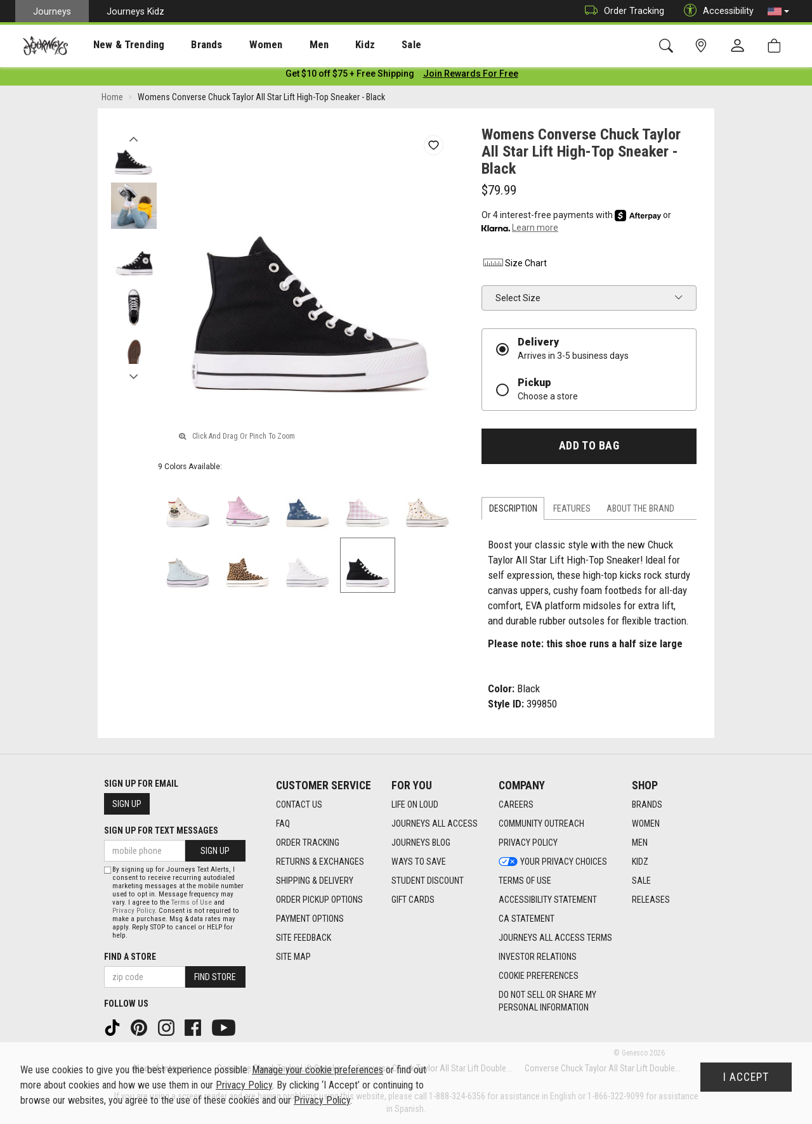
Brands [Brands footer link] (647, 805)
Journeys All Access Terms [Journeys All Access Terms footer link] (555, 938)
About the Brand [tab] (640, 511)
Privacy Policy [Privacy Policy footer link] (528, 843)
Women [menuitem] (239, 45)
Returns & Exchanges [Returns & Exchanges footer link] (320, 862)
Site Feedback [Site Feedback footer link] (303, 938)
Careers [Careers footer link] (516, 805)
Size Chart (514, 266)
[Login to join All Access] (349, 76)
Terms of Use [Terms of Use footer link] (525, 881)
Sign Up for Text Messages (161, 831)
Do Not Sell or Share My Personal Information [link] (547, 1001)
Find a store (130, 957)
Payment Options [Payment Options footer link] (310, 919)
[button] (778, 11)
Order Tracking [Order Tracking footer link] (307, 843)
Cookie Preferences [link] (539, 976)
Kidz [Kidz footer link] (640, 862)
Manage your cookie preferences (317, 1070)
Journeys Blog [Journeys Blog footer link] (420, 843)
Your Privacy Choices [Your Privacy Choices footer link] (553, 862)
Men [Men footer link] (640, 843)
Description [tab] (513, 511)
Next (133, 375)
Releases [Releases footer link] (651, 900)
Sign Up (126, 804)
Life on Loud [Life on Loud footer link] (414, 805)
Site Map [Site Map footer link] (293, 957)
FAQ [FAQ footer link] (283, 824)
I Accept (746, 1077)
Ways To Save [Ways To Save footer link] (418, 862)
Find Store (215, 977)
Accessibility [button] (716, 11)
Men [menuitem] (285, 45)
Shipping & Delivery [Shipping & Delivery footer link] (314, 881)
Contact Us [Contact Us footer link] (299, 805)
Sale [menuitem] (366, 45)
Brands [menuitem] (187, 45)
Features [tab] (572, 511)
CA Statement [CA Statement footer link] (526, 919)
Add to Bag (589, 448)
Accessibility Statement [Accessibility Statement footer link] (548, 900)
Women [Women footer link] (646, 824)
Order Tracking (621, 11)
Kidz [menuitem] (326, 45)
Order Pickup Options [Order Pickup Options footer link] (319, 900)
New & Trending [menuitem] (116, 45)
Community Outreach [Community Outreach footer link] (541, 824)
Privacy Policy (133, 911)
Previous (133, 138)
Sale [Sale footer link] (641, 881)
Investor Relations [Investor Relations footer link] (538, 957)
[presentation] (117, 44)
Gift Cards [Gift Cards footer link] (413, 900)
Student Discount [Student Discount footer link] (427, 881)
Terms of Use (191, 902)
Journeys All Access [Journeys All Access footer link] (434, 824)
